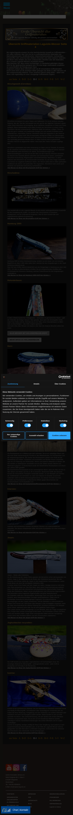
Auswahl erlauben (36, 435)
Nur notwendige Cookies (13, 435)
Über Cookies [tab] (60, 384)
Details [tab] (36, 384)
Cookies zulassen (59, 435)
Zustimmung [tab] (13, 384)
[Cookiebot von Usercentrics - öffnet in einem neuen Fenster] (60, 377)
